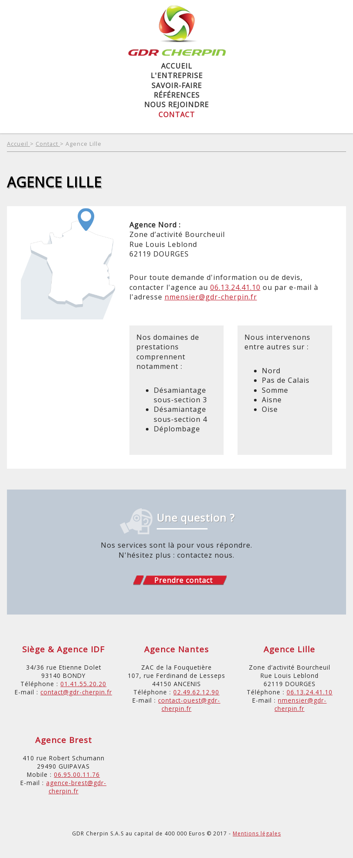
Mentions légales (257, 833)
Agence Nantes (176, 649)
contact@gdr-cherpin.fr (76, 692)
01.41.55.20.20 (83, 684)
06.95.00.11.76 (77, 774)
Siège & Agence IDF (63, 649)
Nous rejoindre (176, 104)
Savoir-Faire (177, 85)
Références (177, 95)
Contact (176, 114)
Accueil (176, 66)
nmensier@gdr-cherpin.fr (211, 297)
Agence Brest (63, 739)
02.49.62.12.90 (196, 692)
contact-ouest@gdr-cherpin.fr (189, 704)
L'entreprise (177, 75)
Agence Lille (84, 144)
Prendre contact (183, 580)
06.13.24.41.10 (235, 287)
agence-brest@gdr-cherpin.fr (76, 787)
